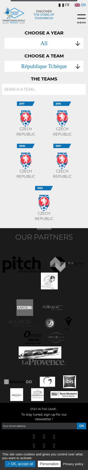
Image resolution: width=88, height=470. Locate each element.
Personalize (49, 464)
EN (80, 5)
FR (64, 5)
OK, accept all (20, 464)
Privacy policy (73, 464)
